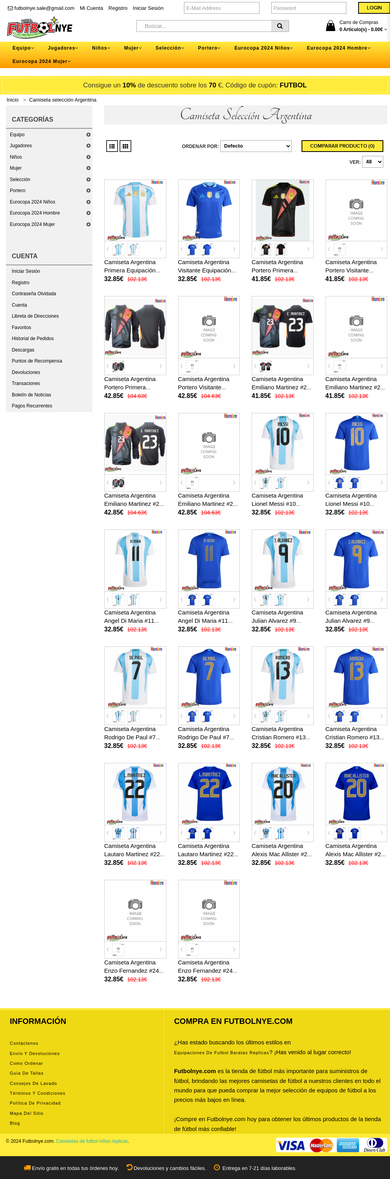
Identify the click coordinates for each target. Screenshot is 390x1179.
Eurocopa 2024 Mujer (32, 224)
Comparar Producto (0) (342, 146)
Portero (17, 190)
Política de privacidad (35, 1103)
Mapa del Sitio (27, 1113)
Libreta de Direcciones (35, 316)
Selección (20, 179)
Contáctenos (24, 1043)
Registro (118, 8)
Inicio (12, 100)
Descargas (23, 350)
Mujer (16, 168)
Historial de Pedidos (33, 338)
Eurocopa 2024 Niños (32, 202)
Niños (16, 157)
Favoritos (21, 327)
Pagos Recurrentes (32, 406)
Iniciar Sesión (148, 8)
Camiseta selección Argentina (62, 100)
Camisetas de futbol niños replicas (92, 1141)
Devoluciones (26, 372)
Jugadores (21, 145)
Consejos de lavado (33, 1083)
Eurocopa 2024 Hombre (35, 213)
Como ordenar (26, 1063)
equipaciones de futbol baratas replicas (221, 1052)
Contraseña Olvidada (34, 293)
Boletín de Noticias (31, 395)
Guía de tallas (27, 1073)
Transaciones (26, 383)
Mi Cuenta (91, 8)
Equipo (17, 134)
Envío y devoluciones (35, 1053)
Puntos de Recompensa (37, 361)
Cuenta (19, 305)
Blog (15, 1123)
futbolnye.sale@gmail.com (41, 8)
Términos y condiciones (37, 1093)
